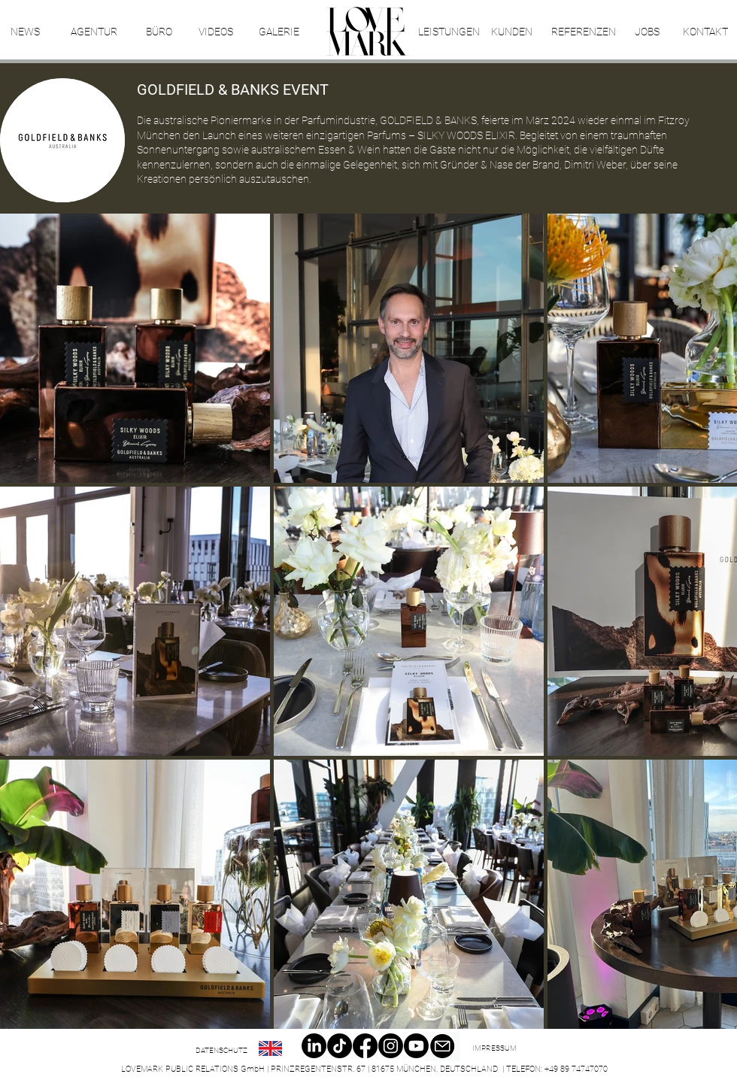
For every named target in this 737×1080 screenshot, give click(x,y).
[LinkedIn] (314, 1045)
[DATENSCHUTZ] (221, 1050)
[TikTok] (339, 1045)
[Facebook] (365, 1045)
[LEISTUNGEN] (448, 32)
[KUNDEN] (511, 32)
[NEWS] (25, 32)
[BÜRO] (159, 32)
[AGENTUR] (93, 32)
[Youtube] (416, 1045)
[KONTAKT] (705, 32)
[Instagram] (390, 1045)
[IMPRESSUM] (494, 1048)
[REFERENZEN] (583, 32)
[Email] (442, 1046)
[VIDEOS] (215, 32)
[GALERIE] (278, 32)
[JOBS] (647, 32)
